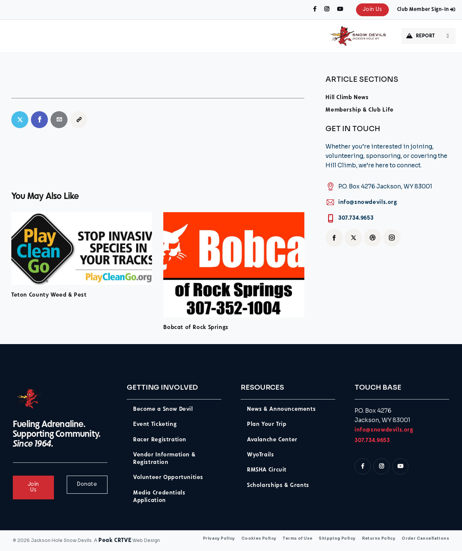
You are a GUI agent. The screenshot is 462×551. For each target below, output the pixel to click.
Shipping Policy (337, 538)
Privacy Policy (219, 538)
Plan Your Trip (267, 424)
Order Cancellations (425, 538)
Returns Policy (379, 538)
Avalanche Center (272, 440)
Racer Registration (159, 440)
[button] (78, 119)
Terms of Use (297, 538)
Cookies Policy (258, 538)
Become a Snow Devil (163, 409)
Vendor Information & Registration (164, 458)
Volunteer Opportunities (168, 478)
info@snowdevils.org (367, 202)
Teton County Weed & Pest (49, 295)
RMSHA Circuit (267, 470)
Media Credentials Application (159, 497)
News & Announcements (281, 409)
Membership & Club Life (359, 110)
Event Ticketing (155, 424)
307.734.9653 (355, 218)
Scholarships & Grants (278, 485)
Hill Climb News (346, 98)
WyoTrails (260, 455)
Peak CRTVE (114, 540)
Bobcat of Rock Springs (195, 328)
